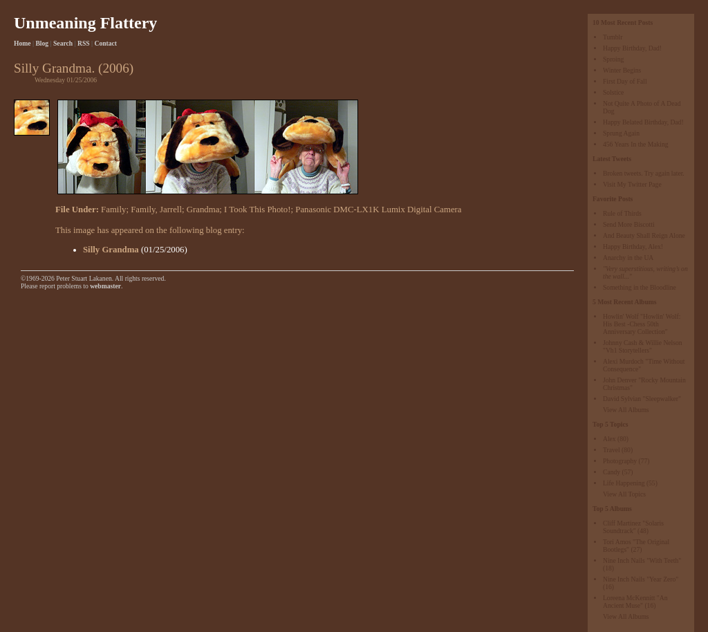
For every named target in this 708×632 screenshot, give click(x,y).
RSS (83, 43)
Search (63, 43)
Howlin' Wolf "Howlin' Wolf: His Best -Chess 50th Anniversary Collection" (641, 324)
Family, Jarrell (156, 209)
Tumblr (612, 37)
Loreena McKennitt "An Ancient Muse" (635, 601)
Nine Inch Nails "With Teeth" (642, 560)
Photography (620, 461)
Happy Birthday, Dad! (632, 48)
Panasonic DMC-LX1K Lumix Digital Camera (378, 209)
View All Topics (624, 494)
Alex (609, 439)
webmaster (105, 286)
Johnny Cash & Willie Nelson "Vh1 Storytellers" (642, 346)
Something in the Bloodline (639, 287)
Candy (611, 472)
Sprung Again (621, 133)
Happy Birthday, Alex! (633, 246)
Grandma (203, 209)
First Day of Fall (625, 81)
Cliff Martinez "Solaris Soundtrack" (633, 527)
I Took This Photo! (257, 209)
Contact (106, 43)
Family (113, 209)
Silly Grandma (111, 249)
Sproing (613, 59)
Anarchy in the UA (628, 257)
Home (22, 43)
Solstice (613, 92)
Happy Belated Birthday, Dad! (643, 122)
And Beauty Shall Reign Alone (644, 235)
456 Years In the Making (636, 144)
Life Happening (623, 483)
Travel (611, 450)
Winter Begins (622, 70)
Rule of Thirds (622, 213)
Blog (41, 43)
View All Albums (626, 409)
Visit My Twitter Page (632, 184)
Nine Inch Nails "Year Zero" (640, 579)
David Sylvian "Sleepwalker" (642, 398)
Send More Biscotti (629, 224)
